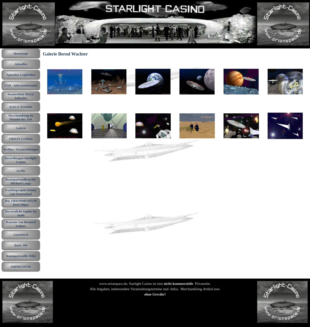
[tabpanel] (155, 291)
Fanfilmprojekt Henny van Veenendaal (20, 192)
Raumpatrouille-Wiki (21, 256)
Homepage (21, 53)
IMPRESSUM (21, 266)
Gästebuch (21, 234)
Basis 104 (21, 245)
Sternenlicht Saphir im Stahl (20, 213)
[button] (65, 82)
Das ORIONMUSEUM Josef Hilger (21, 202)
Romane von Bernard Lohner (21, 224)
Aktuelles (20, 64)
